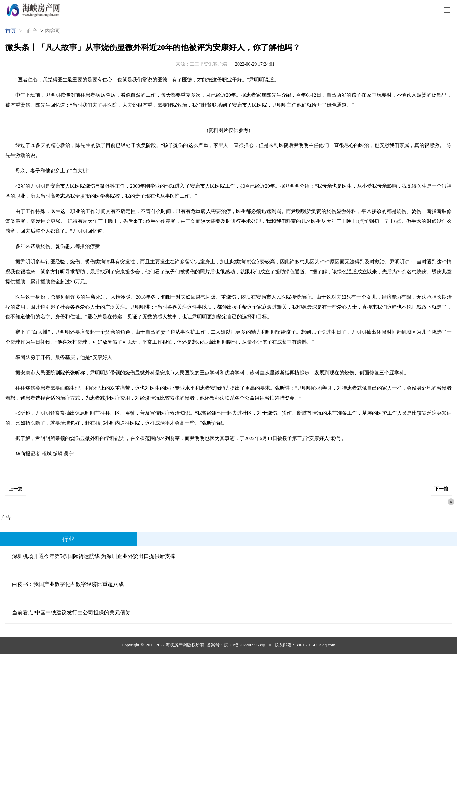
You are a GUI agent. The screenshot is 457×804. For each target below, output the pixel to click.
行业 (68, 539)
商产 (32, 31)
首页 (10, 31)
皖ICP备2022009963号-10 (247, 644)
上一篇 (16, 488)
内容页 (52, 31)
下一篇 (441, 488)
